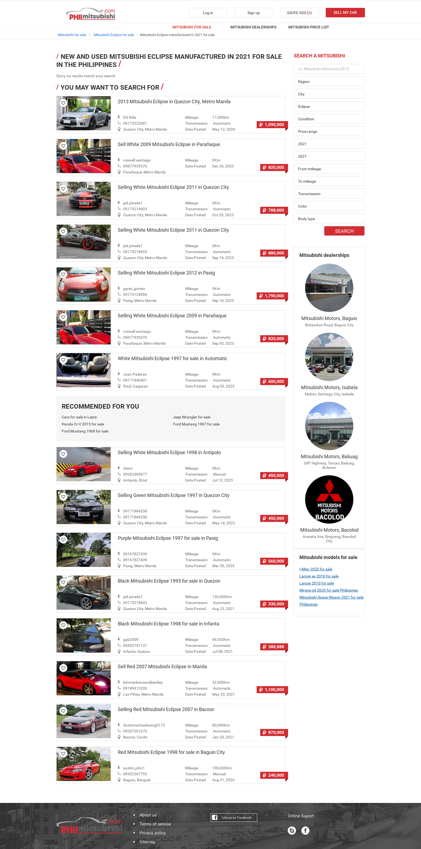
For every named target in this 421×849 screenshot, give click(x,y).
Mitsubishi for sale (72, 35)
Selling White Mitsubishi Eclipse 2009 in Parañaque (172, 315)
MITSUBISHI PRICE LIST (308, 27)
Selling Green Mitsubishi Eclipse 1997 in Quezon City (174, 495)
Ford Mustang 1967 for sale (196, 424)
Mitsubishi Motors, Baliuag (329, 456)
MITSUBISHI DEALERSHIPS (253, 27)
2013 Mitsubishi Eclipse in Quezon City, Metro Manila (174, 101)
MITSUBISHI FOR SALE (191, 27)
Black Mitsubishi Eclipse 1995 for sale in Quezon (169, 581)
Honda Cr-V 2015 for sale (83, 424)
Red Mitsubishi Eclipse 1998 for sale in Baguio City (171, 752)
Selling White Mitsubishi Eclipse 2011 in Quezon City (173, 187)
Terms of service (155, 824)
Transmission (196, 123)
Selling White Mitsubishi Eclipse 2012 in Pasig (166, 273)
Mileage (191, 117)
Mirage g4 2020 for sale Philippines (328, 590)
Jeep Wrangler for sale (191, 417)
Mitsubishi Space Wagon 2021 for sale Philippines (331, 600)
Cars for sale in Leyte (79, 417)
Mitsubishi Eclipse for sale (114, 35)
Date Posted (195, 129)
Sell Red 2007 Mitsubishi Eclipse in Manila (162, 666)
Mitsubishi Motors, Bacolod (329, 530)
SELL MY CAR (345, 12)
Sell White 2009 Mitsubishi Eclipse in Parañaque (169, 144)
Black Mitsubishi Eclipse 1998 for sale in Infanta (168, 624)
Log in (208, 13)
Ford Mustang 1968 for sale (85, 431)
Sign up (253, 13)
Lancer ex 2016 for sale (318, 576)
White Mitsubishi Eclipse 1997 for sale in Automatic (172, 358)
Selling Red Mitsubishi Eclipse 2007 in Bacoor (166, 709)
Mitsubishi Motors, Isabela (329, 387)
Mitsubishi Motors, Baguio (329, 318)
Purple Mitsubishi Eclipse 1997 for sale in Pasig (168, 538)
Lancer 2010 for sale (316, 583)
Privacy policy (152, 833)
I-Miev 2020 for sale (315, 569)
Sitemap (147, 842)
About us (147, 815)
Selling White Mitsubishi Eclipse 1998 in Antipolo (169, 452)
